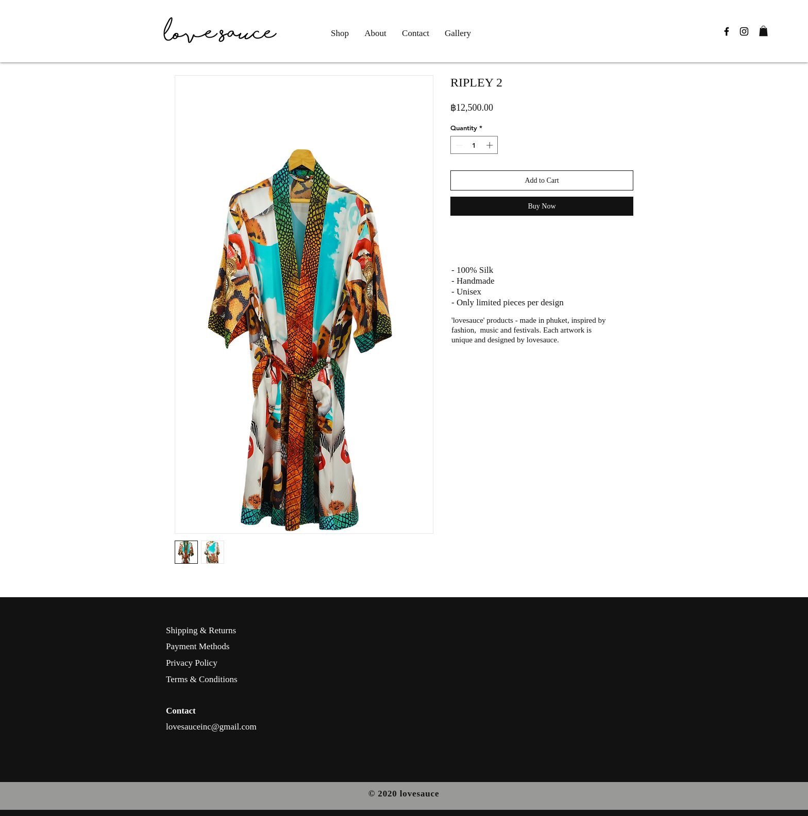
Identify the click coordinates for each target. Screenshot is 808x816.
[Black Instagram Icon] (744, 31)
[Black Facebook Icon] (726, 31)
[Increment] (490, 145)
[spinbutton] (474, 145)
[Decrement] (458, 145)
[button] (763, 31)
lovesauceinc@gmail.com (211, 727)
